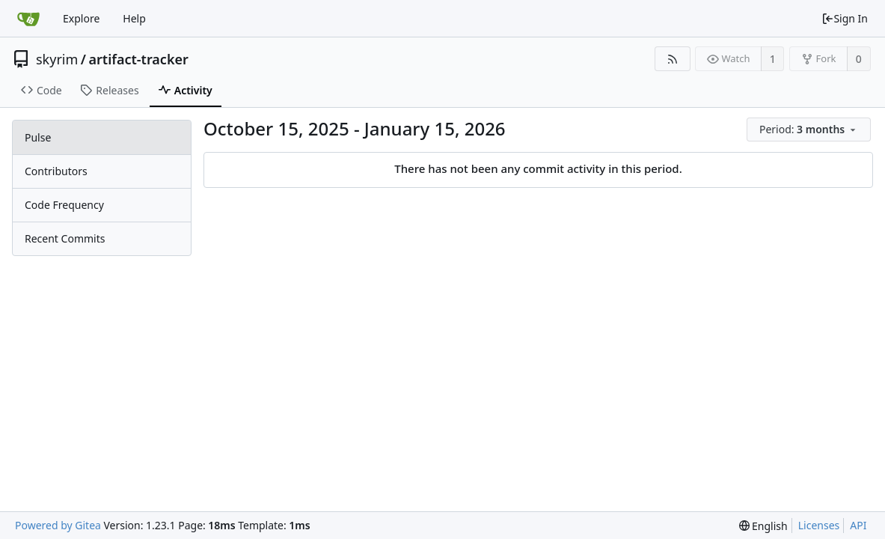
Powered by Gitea (58, 525)
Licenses (819, 525)
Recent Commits (65, 238)
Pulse (38, 137)
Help (134, 18)
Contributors (56, 171)
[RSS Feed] (672, 58)
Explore (81, 18)
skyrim (57, 59)
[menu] (810, 130)
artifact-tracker (139, 59)
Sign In (844, 18)
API (858, 525)
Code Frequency (64, 205)
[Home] (28, 18)
